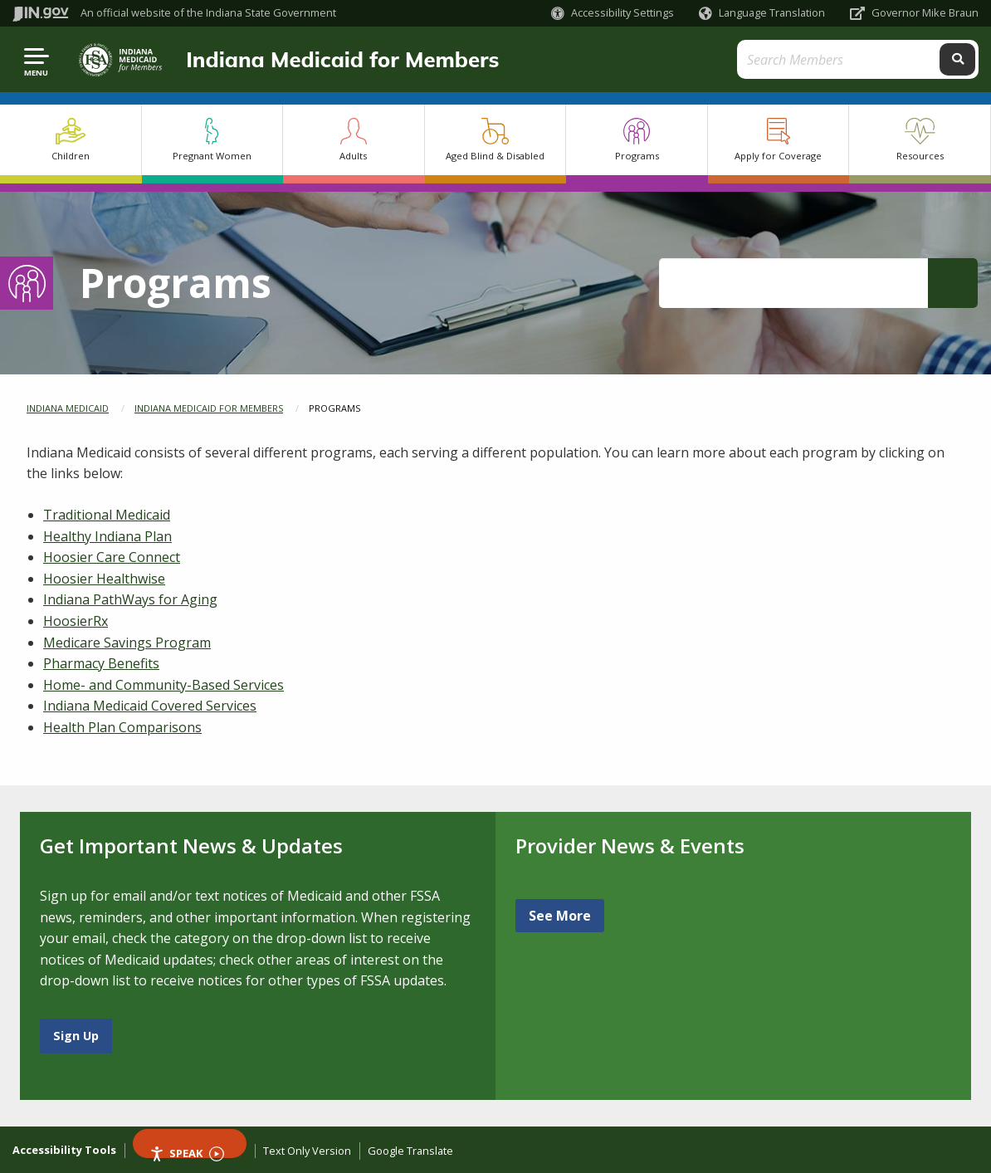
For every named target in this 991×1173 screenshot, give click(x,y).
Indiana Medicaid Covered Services (149, 705)
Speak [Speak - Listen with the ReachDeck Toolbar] (186, 1152)
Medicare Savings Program (127, 642)
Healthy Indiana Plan (107, 536)
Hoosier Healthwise (104, 578)
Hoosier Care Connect (111, 557)
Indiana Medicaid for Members (342, 59)
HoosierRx (75, 621)
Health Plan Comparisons (122, 727)
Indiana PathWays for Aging (130, 599)
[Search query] (858, 59)
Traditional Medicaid (106, 515)
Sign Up (76, 1035)
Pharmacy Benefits (101, 663)
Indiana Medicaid (68, 408)
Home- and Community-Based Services (163, 685)
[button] (612, 13)
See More (560, 916)
